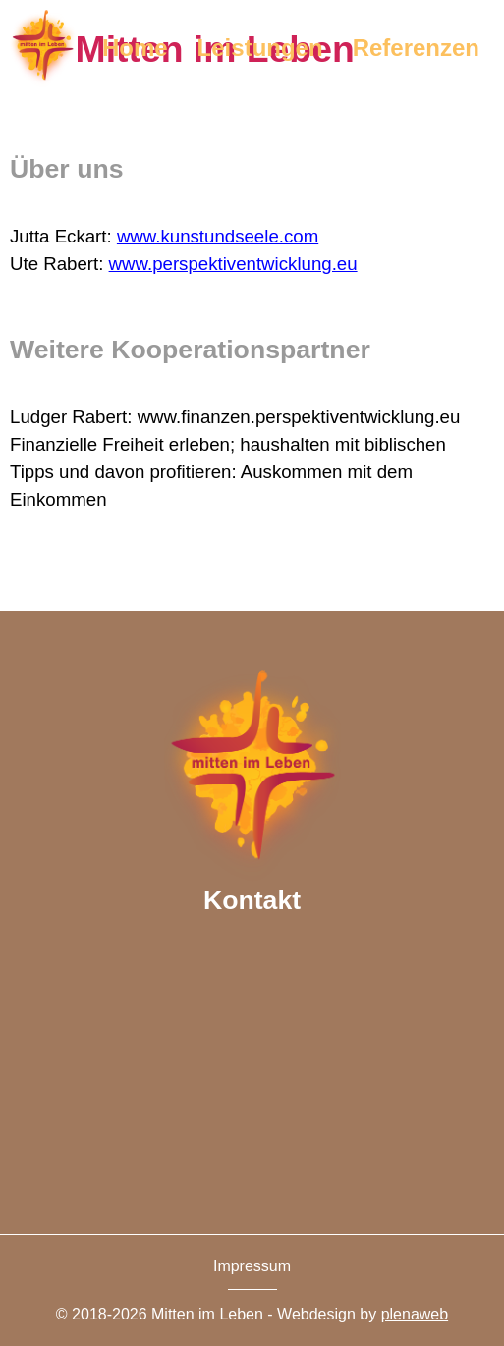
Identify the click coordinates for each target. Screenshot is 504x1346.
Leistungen (260, 47)
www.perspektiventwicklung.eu (233, 263)
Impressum (252, 1266)
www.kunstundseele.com (217, 236)
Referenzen (416, 47)
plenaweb (415, 1314)
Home (135, 47)
